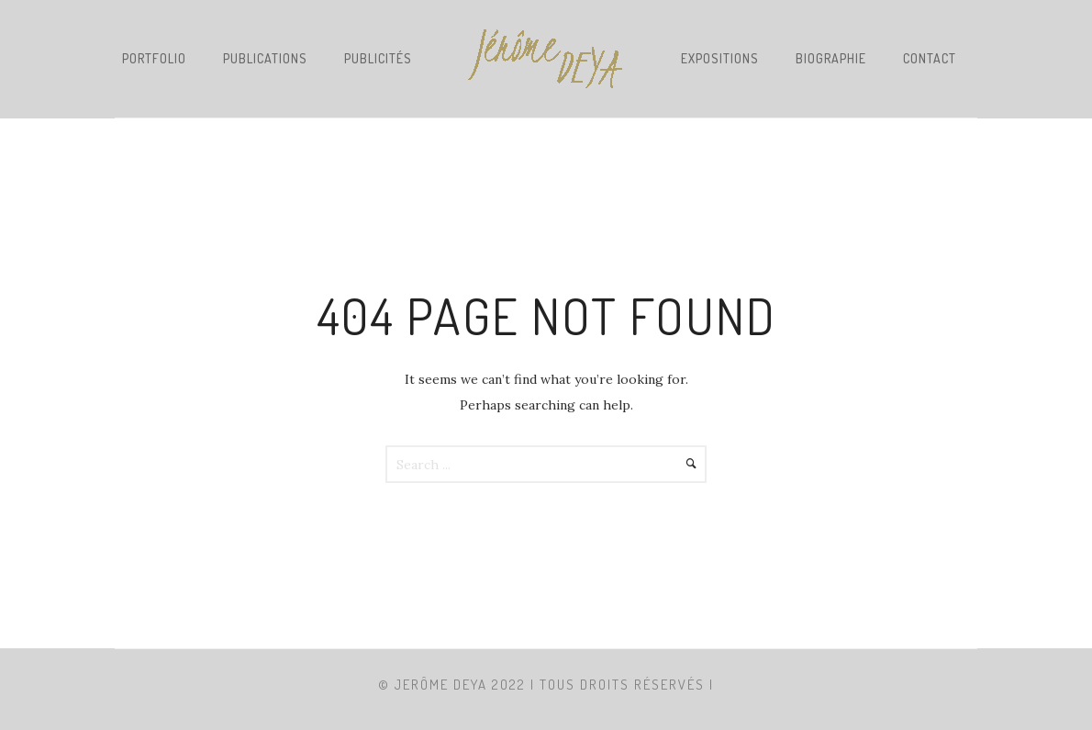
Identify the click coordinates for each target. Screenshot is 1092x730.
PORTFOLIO (154, 58)
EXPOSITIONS (720, 58)
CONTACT (929, 58)
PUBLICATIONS (265, 58)
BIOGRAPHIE (831, 58)
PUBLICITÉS (378, 58)
